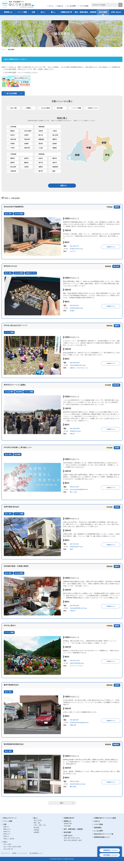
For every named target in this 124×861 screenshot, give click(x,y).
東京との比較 (38, 820)
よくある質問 (70, 6)
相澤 (71, 549)
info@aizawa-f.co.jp (76, 546)
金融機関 (36, 832)
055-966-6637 (74, 720)
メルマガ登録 (83, 6)
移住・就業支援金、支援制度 (85, 12)
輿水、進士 (73, 492)
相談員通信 (96, 827)
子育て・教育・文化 (40, 825)
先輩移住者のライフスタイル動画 (104, 818)
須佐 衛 (72, 433)
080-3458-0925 (75, 428)
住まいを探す (7, 844)
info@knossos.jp (75, 431)
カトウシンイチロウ (76, 666)
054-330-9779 (74, 246)
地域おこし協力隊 (8, 838)
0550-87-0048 (74, 781)
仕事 (33, 12)
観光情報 (36, 827)
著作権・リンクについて (19, 853)
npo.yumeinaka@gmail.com (79, 489)
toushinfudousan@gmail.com (79, 722)
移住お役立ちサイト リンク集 (102, 834)
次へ (67, 803)
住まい (43, 12)
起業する (6, 836)
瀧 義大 (72, 310)
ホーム (50, 6)
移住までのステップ (9, 818)
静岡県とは (8, 12)
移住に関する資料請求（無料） (73, 840)
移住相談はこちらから (109, 855)
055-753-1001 (74, 544)
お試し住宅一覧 (8, 849)
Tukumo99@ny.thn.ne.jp (77, 365)
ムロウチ (73, 251)
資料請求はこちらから (109, 850)
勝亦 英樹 (73, 786)
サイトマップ (6, 853)
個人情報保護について (36, 853)
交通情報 (36, 830)
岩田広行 (73, 611)
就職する (6, 827)
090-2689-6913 (75, 362)
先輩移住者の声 (66, 12)
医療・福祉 (37, 823)
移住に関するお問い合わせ (72, 838)
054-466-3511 (74, 305)
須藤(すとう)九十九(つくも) (79, 368)
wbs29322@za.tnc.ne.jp (77, 784)
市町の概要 (67, 826)
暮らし (53, 12)
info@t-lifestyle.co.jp (76, 308)
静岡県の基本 (68, 823)
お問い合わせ (116, 12)
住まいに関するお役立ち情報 (12, 846)
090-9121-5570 (75, 660)
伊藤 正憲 (73, 725)
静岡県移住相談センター (101, 837)
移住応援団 (103, 12)
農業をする (6, 829)
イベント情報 (22, 12)
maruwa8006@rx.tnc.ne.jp (78, 608)
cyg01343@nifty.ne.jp (77, 663)
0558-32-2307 (74, 487)
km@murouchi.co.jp (76, 248)
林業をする (6, 834)
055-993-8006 (74, 605)
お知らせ (59, 6)
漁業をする (6, 831)
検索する (62, 185)
